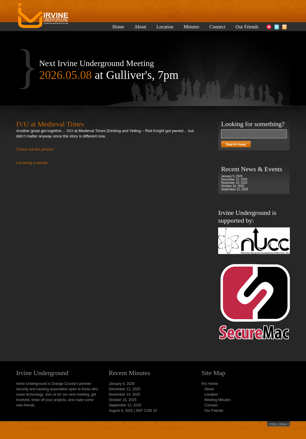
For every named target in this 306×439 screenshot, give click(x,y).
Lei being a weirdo (32, 162)
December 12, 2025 (234, 179)
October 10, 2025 (232, 186)
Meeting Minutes (217, 400)
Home (118, 27)
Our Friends (246, 27)
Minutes (191, 27)
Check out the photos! (35, 149)
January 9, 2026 (232, 176)
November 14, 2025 (234, 182)
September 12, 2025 (234, 189)
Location (164, 27)
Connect (217, 27)
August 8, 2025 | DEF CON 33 (133, 411)
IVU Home (209, 384)
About (140, 27)
